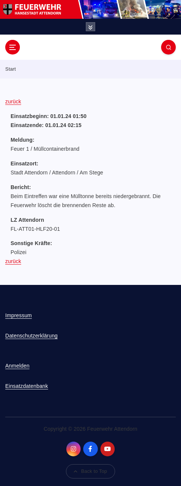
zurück (13, 101)
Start (10, 69)
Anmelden (17, 366)
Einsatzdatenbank (26, 386)
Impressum (18, 315)
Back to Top (90, 471)
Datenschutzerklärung (31, 336)
